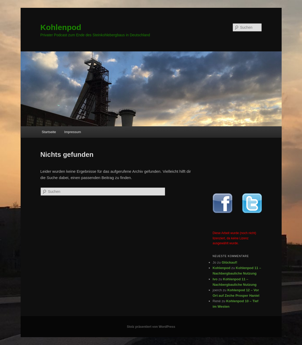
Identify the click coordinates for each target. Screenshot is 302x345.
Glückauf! (229, 262)
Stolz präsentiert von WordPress (151, 327)
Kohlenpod (60, 27)
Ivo (215, 279)
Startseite (49, 132)
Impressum (72, 132)
